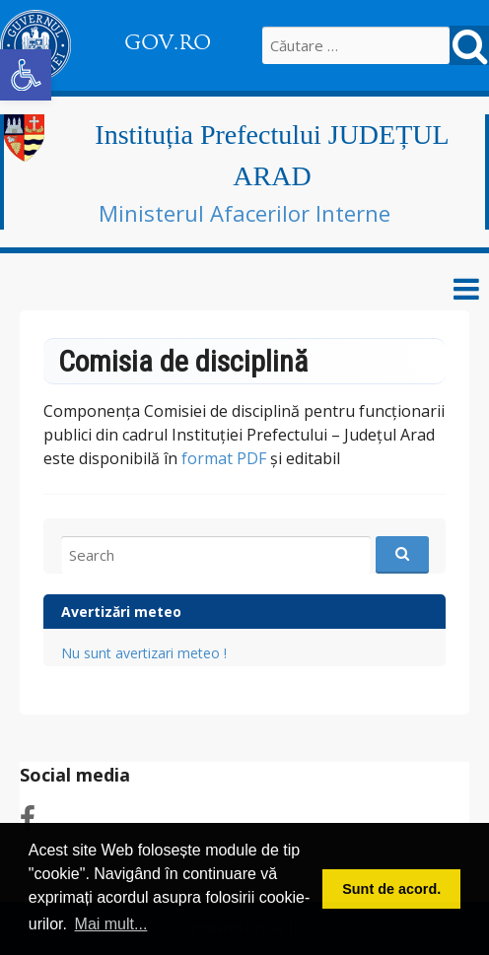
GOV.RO (167, 42)
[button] (25, 75)
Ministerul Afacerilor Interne (244, 213)
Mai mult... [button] (111, 924)
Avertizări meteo (121, 611)
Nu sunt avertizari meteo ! (144, 653)
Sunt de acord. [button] (391, 889)
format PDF (223, 458)
